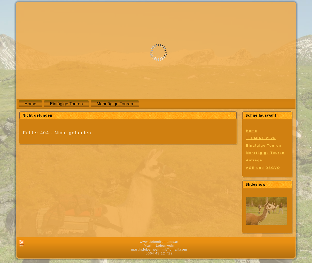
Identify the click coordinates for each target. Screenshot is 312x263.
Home (251, 131)
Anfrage (254, 160)
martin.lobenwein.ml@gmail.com (159, 249)
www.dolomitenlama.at (159, 242)
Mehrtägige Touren (265, 153)
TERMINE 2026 (261, 138)
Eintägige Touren (263, 145)
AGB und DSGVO (263, 168)
